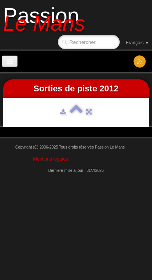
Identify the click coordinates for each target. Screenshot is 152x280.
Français (137, 43)
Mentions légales (50, 159)
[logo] (47, 18)
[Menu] (9, 61)
